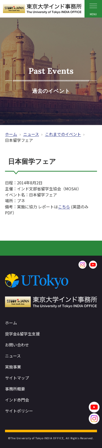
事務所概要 (15, 389)
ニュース (31, 134)
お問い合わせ (17, 345)
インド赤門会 (17, 400)
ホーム (11, 134)
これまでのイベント (63, 134)
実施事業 (13, 367)
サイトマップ (17, 378)
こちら (64, 207)
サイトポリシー (19, 411)
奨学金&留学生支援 (22, 334)
